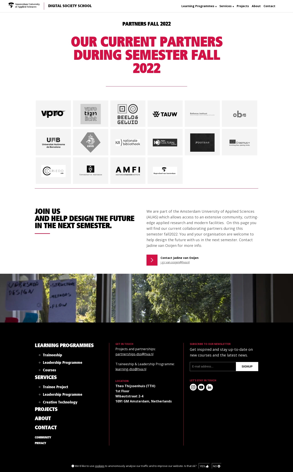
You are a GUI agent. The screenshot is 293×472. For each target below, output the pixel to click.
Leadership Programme (62, 363)
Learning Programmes (197, 6)
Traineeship (52, 356)
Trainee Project (55, 388)
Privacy (40, 443)
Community (43, 437)
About (256, 6)
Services (225, 6)
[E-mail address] (213, 366)
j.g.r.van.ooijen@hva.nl (175, 262)
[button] (53, 113)
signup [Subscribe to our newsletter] (247, 366)
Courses (49, 371)
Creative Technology (60, 403)
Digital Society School (70, 6)
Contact (269, 6)
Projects (243, 6)
